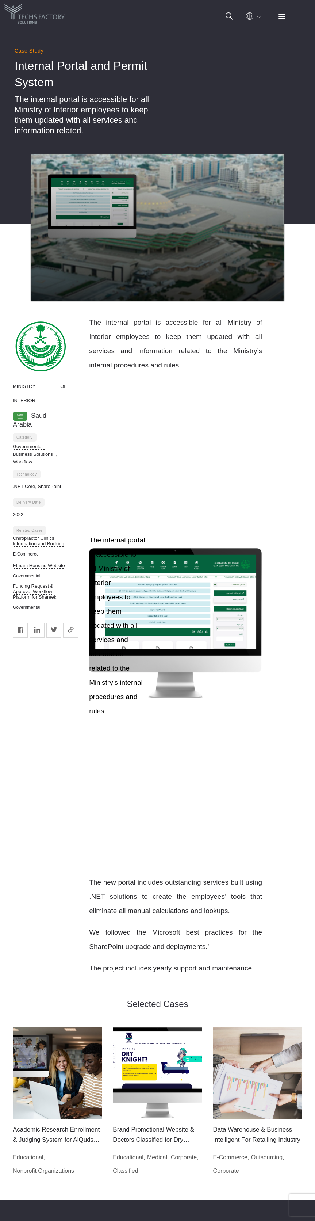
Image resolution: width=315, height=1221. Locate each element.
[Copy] (70, 630)
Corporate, (185, 1157)
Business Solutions (34, 454)
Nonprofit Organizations (43, 1171)
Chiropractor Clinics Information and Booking (38, 540)
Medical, (158, 1157)
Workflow (22, 462)
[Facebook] (20, 630)
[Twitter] (53, 630)
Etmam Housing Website (39, 565)
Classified (125, 1171)
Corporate (226, 1171)
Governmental (29, 446)
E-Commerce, (231, 1157)
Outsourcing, (267, 1157)
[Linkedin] (37, 630)
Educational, (29, 1157)
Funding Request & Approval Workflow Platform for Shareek (34, 591)
